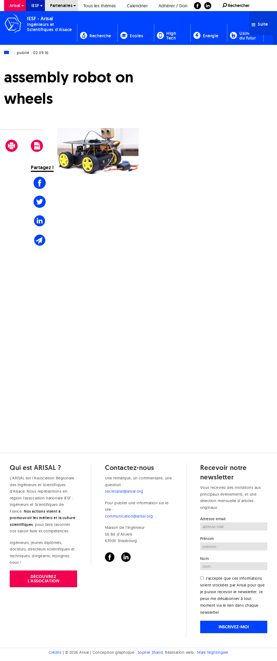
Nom (204, 558)
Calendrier (137, 5)
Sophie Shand (150, 652)
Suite (260, 24)
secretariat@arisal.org (124, 491)
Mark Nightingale (212, 652)
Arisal (15, 5)
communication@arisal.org (129, 516)
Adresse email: (213, 518)
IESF (35, 5)
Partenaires (61, 5)
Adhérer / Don (173, 5)
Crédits (55, 652)
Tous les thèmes (99, 5)
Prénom (207, 538)
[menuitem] (15, 5)
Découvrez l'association (43, 579)
